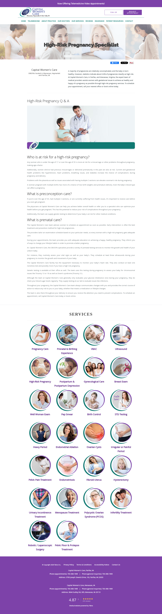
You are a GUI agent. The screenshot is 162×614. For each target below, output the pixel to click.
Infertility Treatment (120, 512)
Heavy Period (40, 447)
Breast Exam (121, 381)
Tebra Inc (57, 565)
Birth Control (94, 414)
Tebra (91, 606)
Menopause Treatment (67, 512)
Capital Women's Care (34, 63)
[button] (132, 12)
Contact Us (116, 565)
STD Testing (121, 414)
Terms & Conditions (84, 565)
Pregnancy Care (40, 348)
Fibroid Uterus (94, 479)
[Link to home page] (31, 12)
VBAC (94, 348)
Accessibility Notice (101, 565)
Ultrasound (121, 348)
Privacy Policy (69, 565)
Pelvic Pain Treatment (40, 479)
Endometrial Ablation (67, 447)
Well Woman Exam (40, 414)
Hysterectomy (120, 479)
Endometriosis (67, 479)
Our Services (49, 63)
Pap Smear (67, 414)
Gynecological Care (94, 381)
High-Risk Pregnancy (63, 63)
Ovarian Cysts (94, 447)
